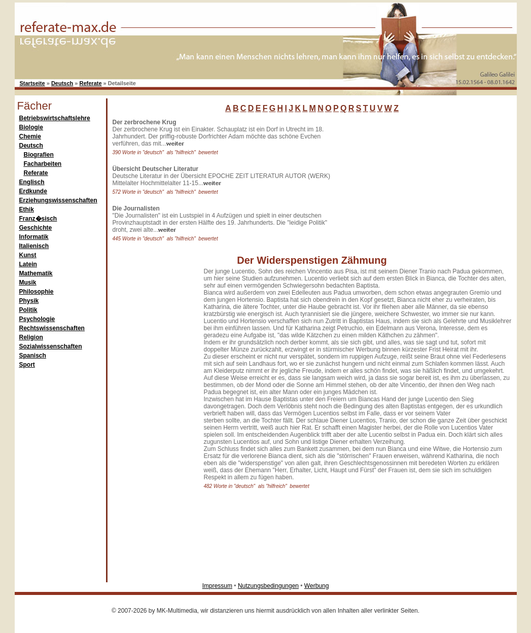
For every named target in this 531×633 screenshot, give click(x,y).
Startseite (32, 83)
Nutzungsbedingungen (268, 585)
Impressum (217, 585)
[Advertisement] (410, 182)
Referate (91, 83)
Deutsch (62, 83)
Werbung (316, 585)
